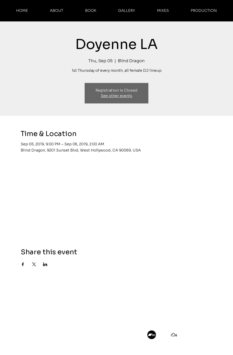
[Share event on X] (34, 264)
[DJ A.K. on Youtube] (218, 334)
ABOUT (24, 294)
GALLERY (25, 306)
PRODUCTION (29, 317)
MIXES (23, 311)
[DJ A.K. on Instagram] (162, 334)
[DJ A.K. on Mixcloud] (174, 334)
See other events (116, 95)
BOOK (23, 300)
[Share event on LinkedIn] (45, 264)
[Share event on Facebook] (23, 264)
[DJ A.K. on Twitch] (207, 334)
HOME (23, 288)
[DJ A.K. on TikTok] (196, 334)
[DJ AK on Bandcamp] (151, 334)
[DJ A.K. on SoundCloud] (185, 334)
